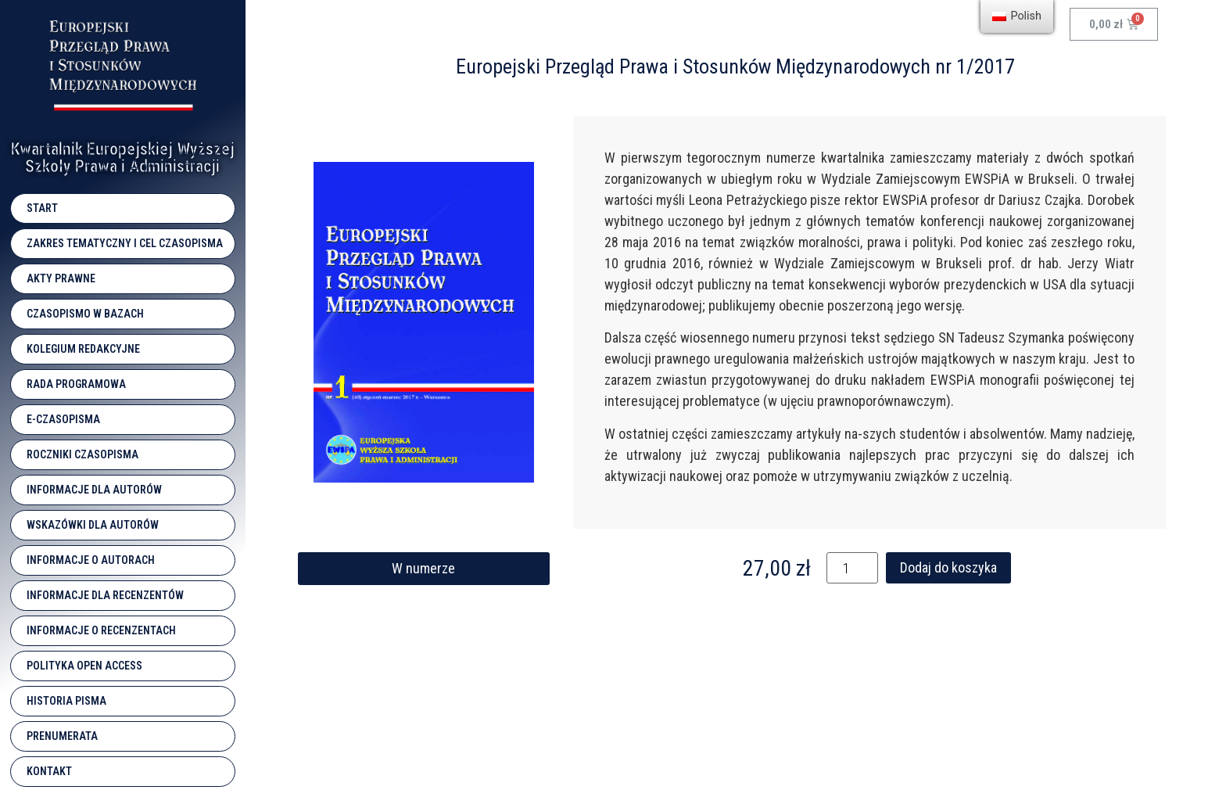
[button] (424, 568)
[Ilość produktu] (851, 567)
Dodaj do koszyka (948, 567)
